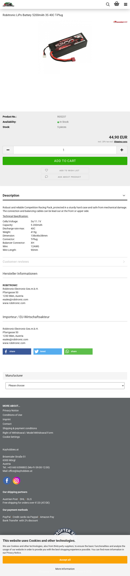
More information (65, 568)
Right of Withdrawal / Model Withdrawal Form (28, 432)
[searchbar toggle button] (107, 4)
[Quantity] (65, 150)
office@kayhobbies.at (20, 471)
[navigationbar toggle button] (125, 4)
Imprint (7, 419)
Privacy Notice (13, 552)
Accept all (65, 559)
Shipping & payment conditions (20, 428)
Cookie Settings (11, 436)
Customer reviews (16, 261)
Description (11, 195)
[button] (8, 150)
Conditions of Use (12, 414)
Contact (7, 423)
